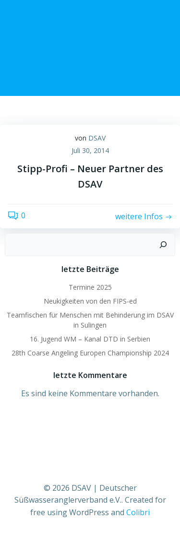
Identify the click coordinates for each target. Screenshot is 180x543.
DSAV (97, 137)
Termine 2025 (90, 287)
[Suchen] (163, 245)
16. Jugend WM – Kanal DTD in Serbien (90, 338)
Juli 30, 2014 (90, 150)
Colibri (138, 512)
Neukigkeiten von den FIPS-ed (90, 301)
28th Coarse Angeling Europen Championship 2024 (90, 352)
